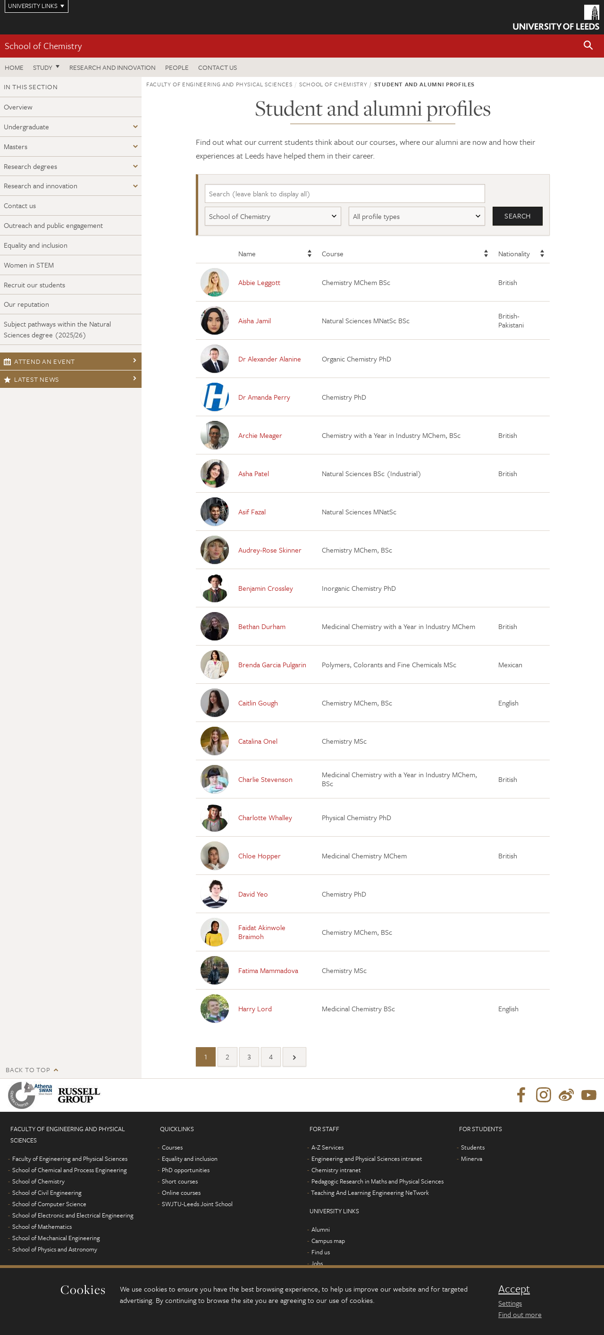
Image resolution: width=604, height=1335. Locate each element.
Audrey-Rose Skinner (270, 550)
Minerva (471, 1159)
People (177, 67)
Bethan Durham (261, 626)
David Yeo (253, 894)
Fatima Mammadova (268, 970)
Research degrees (30, 166)
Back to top (28, 1070)
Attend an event (39, 361)
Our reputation (26, 304)
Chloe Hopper (259, 855)
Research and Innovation (112, 67)
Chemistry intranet (336, 1170)
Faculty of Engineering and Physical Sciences (219, 84)
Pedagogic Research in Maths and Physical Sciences (377, 1181)
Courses (172, 1147)
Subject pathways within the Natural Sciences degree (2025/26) (57, 329)
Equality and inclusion (35, 245)
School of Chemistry (43, 45)
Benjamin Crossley (265, 588)
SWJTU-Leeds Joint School (197, 1204)
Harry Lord (255, 1008)
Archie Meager (260, 435)
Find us (320, 1252)
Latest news (31, 379)
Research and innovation (40, 185)
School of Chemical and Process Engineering (69, 1170)
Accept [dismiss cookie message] (514, 1288)
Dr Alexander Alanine (269, 358)
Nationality (514, 254)
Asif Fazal (252, 511)
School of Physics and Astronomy (54, 1249)
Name (247, 254)
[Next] (294, 1057)
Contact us (217, 67)
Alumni (320, 1229)
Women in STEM (29, 265)
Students (473, 1147)
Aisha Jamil (254, 320)
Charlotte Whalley (265, 817)
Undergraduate (26, 126)
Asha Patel (253, 473)
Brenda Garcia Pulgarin (272, 664)
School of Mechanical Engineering (56, 1238)
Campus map (328, 1241)
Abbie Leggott (259, 282)
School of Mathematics (42, 1227)
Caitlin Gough (258, 702)
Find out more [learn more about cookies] (520, 1314)
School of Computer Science (49, 1204)
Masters (15, 146)
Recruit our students (34, 284)
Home (14, 67)
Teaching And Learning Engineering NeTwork (370, 1193)
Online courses (181, 1193)
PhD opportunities (186, 1170)
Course (333, 254)
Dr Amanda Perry (264, 397)
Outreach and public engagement (53, 225)
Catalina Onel (257, 741)
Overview (18, 106)
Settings (510, 1303)
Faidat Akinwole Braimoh (261, 932)
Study (42, 67)
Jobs (317, 1263)
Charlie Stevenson (265, 779)
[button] (588, 46)
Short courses (180, 1181)
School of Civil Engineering (47, 1193)
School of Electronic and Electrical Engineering (73, 1215)
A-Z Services (327, 1147)
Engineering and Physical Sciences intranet (366, 1159)
